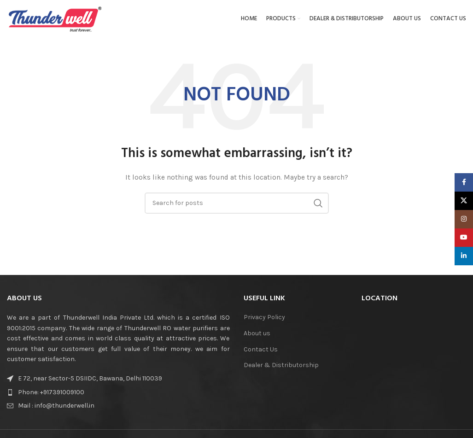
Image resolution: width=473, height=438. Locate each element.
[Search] (237, 206)
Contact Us (261, 353)
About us (257, 337)
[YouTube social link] (464, 237)
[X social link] (464, 201)
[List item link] (84, 396)
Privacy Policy (264, 321)
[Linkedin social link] (464, 256)
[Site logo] (55, 20)
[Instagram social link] (464, 219)
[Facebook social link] (464, 182)
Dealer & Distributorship (281, 369)
